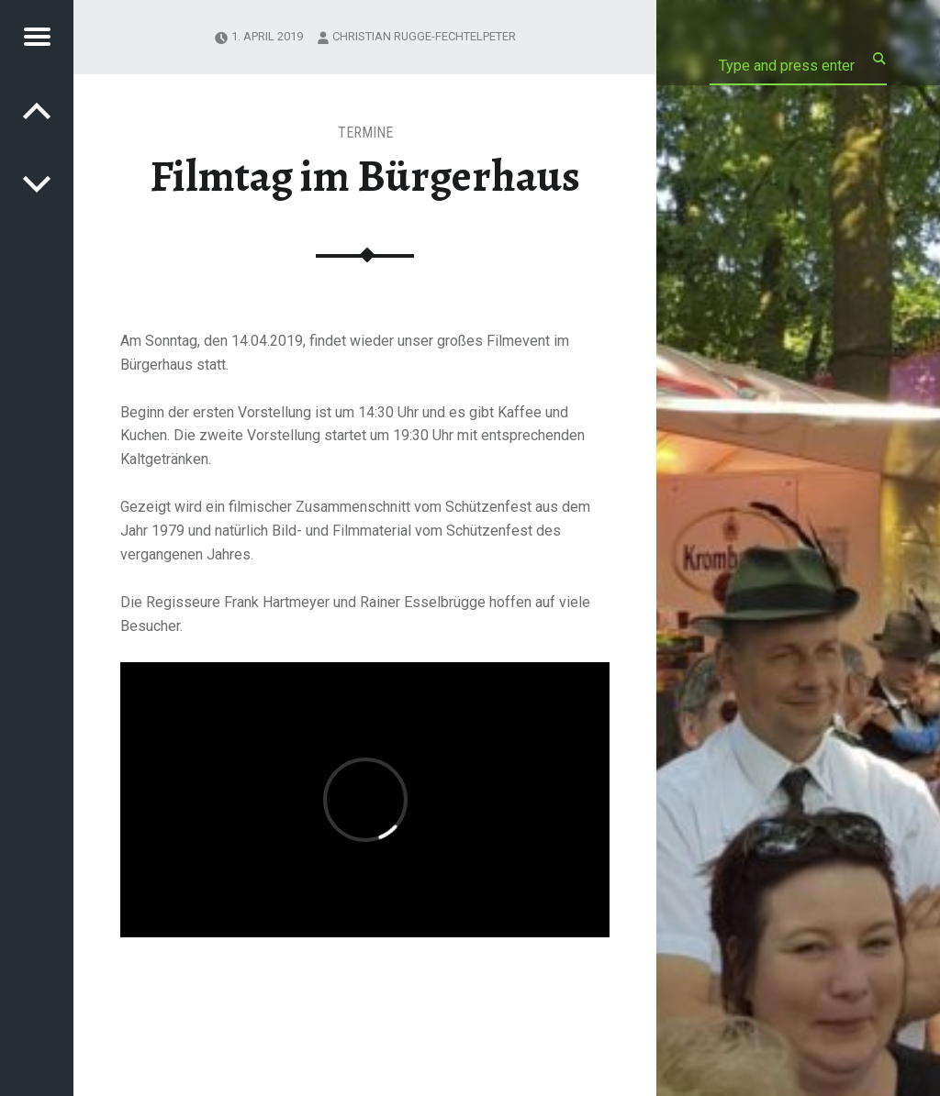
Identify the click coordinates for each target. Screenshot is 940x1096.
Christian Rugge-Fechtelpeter (424, 36)
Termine (365, 132)
